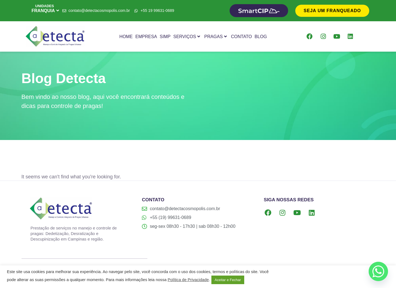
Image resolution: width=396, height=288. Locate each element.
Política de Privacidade (188, 280)
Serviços (186, 36)
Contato (241, 36)
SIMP (165, 36)
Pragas (215, 36)
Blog (261, 36)
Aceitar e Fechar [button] (228, 280)
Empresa (146, 36)
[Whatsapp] (378, 271)
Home (126, 36)
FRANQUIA (45, 10)
